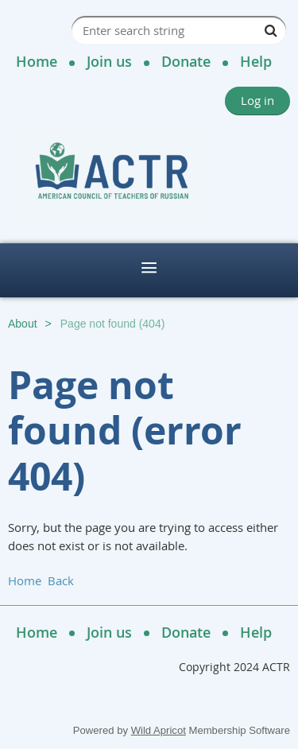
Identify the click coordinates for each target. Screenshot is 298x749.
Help (256, 61)
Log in (257, 100)
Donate (186, 61)
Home (36, 61)
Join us (109, 61)
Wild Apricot (158, 730)
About (22, 323)
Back (61, 580)
